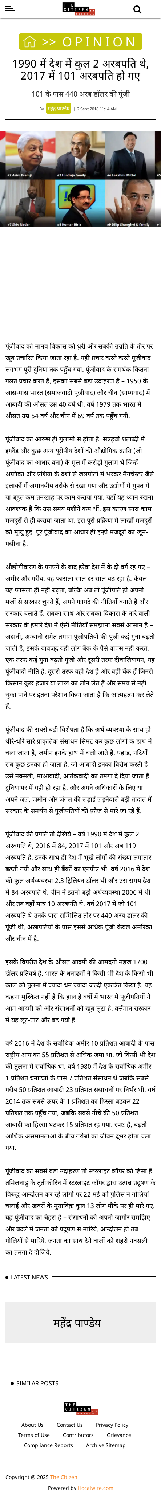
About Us (32, 1424)
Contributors (78, 1434)
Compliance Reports (48, 1445)
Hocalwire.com (95, 1487)
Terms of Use (34, 1434)
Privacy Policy (112, 1424)
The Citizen (63, 1477)
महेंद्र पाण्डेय (77, 1322)
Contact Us (70, 1424)
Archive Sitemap (106, 1445)
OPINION (100, 42)
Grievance (119, 1434)
